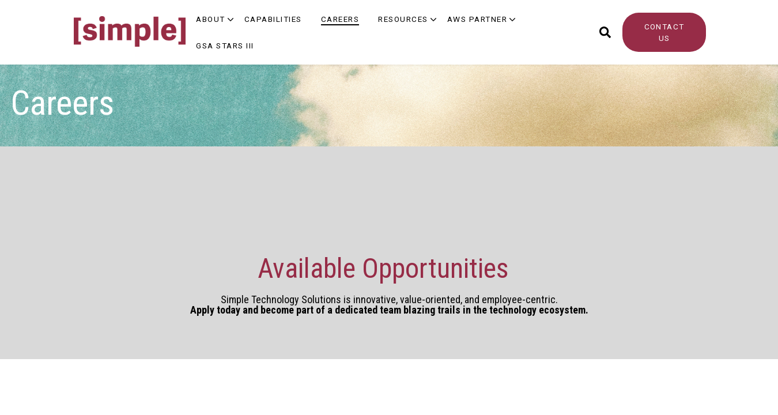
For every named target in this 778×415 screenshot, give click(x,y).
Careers (340, 19)
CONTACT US (664, 32)
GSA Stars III (225, 45)
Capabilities (273, 19)
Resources (403, 19)
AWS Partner (477, 19)
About (210, 19)
